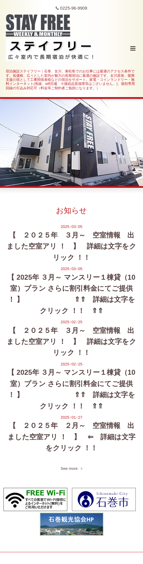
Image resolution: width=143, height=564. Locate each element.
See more (71, 469)
